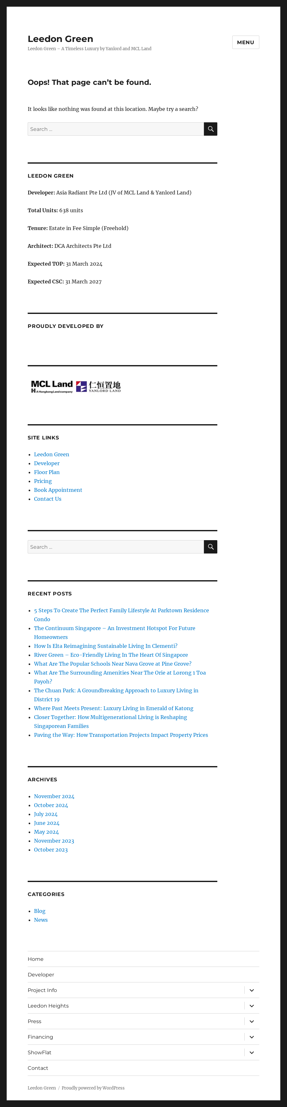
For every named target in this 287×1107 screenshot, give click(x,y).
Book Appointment (58, 490)
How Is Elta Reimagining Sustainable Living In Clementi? (106, 646)
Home (36, 959)
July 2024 (46, 814)
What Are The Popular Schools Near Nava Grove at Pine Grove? (113, 664)
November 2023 (54, 841)
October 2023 (51, 849)
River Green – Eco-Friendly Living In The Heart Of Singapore (111, 655)
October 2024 (51, 805)
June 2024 (47, 823)
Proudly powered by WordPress (93, 1088)
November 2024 (54, 796)
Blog (40, 911)
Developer (47, 463)
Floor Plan (47, 472)
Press (34, 1021)
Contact (38, 1068)
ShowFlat (40, 1052)
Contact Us (47, 499)
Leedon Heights (48, 1006)
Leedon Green (60, 38)
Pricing (43, 481)
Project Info (42, 990)
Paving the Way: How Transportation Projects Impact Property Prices (121, 735)
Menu (246, 42)
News (41, 920)
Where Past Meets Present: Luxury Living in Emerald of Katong (113, 708)
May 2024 (46, 832)
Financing (40, 1037)
